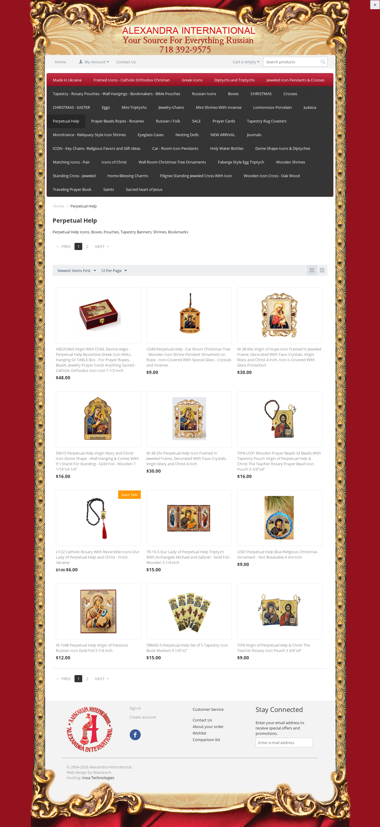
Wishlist (199, 733)
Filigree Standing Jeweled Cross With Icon (196, 175)
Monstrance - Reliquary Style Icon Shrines (89, 134)
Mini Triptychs (134, 107)
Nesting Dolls (187, 134)
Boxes (233, 93)
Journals (254, 134)
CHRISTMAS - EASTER (71, 107)
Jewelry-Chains (171, 107)
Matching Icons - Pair (71, 162)
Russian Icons (204, 93)
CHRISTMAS (261, 93)
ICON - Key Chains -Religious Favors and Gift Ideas (96, 148)
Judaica (310, 107)
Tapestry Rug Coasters (266, 121)
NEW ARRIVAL (222, 134)
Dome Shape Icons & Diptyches (282, 148)
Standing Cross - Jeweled (74, 175)
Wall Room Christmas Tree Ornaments (172, 162)
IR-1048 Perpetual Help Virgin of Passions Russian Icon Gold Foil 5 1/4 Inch (92, 647)
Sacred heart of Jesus (144, 189)
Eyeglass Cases (151, 134)
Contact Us (126, 62)
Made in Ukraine (67, 80)
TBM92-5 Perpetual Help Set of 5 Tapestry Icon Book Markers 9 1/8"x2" (187, 647)
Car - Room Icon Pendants (175, 148)
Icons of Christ (114, 162)
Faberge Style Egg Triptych (241, 162)
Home (60, 62)
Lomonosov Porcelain (272, 107)
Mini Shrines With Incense (218, 107)
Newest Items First (77, 271)
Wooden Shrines (290, 162)
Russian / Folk (168, 121)
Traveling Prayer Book (72, 189)
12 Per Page (114, 271)
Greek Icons (192, 80)
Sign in (135, 708)
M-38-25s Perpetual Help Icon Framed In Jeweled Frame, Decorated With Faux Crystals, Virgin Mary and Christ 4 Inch (186, 458)
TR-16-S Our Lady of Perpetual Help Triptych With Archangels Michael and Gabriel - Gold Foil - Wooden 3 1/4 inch (188, 557)
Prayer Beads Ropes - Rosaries (117, 121)
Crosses (290, 93)
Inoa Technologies (98, 777)
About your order (208, 726)
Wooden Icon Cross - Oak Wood (272, 175)
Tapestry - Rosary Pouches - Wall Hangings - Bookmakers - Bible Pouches (116, 93)
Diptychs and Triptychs (234, 80)
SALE (196, 121)
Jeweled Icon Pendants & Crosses (295, 80)
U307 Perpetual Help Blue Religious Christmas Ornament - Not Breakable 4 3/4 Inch (277, 554)
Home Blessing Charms (127, 175)
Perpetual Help (66, 121)
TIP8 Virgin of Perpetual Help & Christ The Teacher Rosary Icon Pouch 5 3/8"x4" (273, 647)
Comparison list (206, 739)
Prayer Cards (224, 121)
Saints (108, 189)
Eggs (106, 107)
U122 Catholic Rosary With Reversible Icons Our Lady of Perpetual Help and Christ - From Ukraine (97, 557)
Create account (142, 717)
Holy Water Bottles (226, 148)
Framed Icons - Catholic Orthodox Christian (132, 80)
